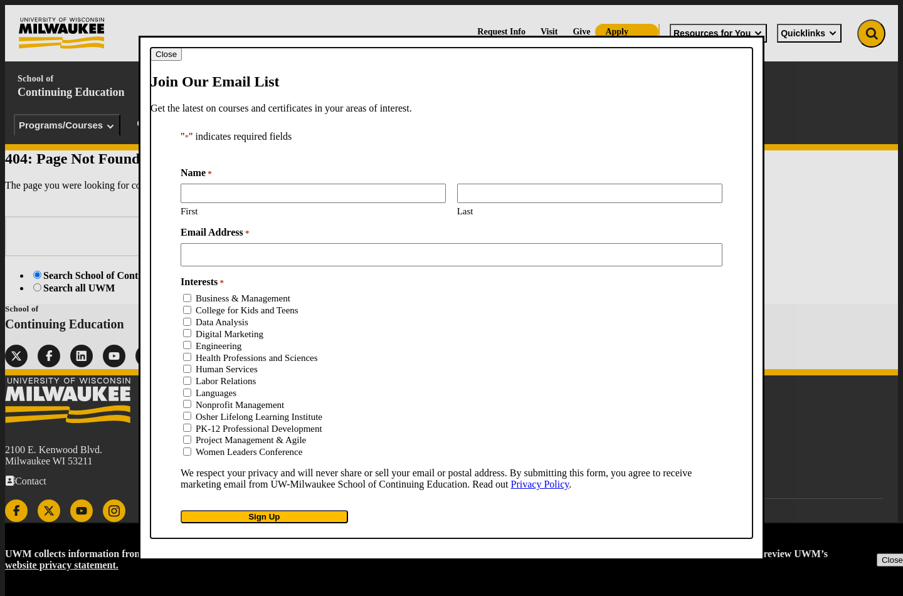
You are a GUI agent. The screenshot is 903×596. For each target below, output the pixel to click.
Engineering (218, 346)
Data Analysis (222, 322)
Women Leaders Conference (249, 452)
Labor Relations (226, 381)
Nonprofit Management (240, 405)
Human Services (227, 369)
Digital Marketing (229, 334)
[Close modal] (166, 54)
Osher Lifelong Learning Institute (259, 417)
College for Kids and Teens (247, 310)
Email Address (215, 232)
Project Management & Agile (251, 440)
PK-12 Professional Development (259, 429)
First (189, 211)
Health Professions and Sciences (257, 358)
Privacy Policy (540, 484)
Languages (216, 393)
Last (465, 211)
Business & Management (243, 298)
